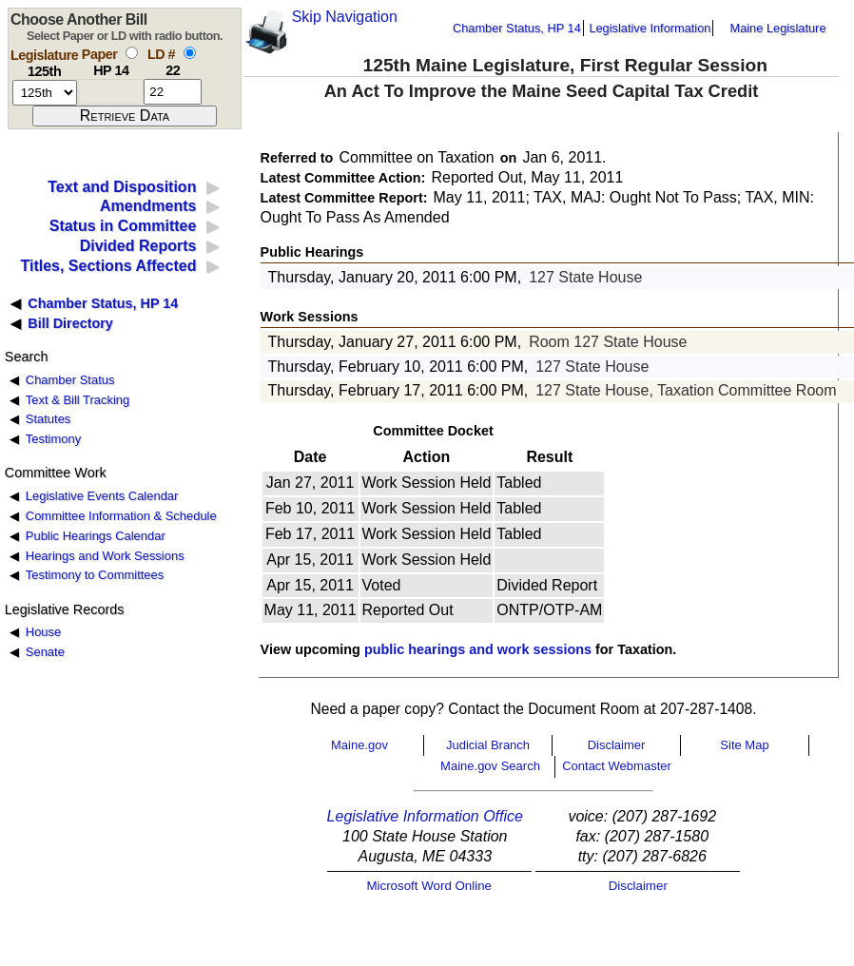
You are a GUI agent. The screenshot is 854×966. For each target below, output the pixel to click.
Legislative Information (649, 28)
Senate (45, 652)
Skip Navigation (345, 17)
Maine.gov (359, 745)
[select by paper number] (132, 53)
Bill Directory (70, 323)
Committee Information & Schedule (121, 516)
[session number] (44, 93)
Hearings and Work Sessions (105, 556)
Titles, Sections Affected (108, 266)
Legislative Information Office (425, 816)
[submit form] (124, 116)
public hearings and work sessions (478, 649)
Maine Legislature (777, 28)
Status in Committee (123, 226)
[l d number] (173, 92)
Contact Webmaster (616, 766)
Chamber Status (70, 380)
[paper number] (111, 92)
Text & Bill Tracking (77, 400)
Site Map (744, 745)
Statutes (48, 419)
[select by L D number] (190, 53)
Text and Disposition (122, 187)
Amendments (148, 206)
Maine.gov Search (490, 766)
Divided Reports (138, 246)
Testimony (53, 439)
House (43, 632)
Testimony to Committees (95, 575)
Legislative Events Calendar (102, 496)
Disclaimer (617, 745)
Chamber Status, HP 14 (517, 28)
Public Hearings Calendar (95, 536)
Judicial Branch (488, 745)
